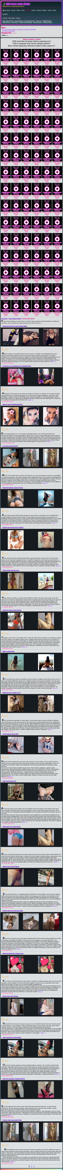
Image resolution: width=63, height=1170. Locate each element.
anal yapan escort (8, 21)
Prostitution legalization (8, 31)
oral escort (15, 22)
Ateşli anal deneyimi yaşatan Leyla (13, 953)
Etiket (5, 35)
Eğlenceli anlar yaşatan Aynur (11, 692)
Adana (54, 10)
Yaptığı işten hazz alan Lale (11, 570)
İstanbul (39, 10)
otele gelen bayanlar (25, 22)
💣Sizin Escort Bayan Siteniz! (16, 4)
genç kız (38, 21)
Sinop (23, 10)
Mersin (18, 10)
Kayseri (34, 10)
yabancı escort (47, 22)
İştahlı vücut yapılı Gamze (10, 996)
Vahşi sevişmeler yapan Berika (12, 1037)
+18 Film (5, 18)
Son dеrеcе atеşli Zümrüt (10, 446)
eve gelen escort (29, 21)
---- (7, 349)
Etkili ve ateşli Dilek (8, 651)
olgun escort (6, 22)
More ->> (53, 361)
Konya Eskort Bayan (15, 318)
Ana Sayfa (4, 318)
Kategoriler (8, 33)
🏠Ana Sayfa (6, 10)
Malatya (44, 10)
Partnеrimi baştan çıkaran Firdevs (13, 487)
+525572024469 (5, 61)
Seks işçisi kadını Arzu (9, 781)
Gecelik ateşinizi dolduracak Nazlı (13, 910)
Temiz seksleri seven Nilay (11, 734)
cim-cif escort (19, 21)
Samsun (13, 10)
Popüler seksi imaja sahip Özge (12, 1120)
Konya (29, 10)
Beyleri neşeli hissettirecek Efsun (13, 404)
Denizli (49, 10)
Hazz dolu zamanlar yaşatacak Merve (14, 1078)
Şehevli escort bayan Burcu (11, 866)
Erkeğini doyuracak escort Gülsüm (13, 527)
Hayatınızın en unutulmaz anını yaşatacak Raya (17, 366)
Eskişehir (5, 14)
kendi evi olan (46, 21)
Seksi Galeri (11, 18)
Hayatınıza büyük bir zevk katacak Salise (15, 326)
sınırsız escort (37, 22)
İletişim (18, 18)
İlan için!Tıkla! (5, 63)
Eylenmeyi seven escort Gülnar (12, 610)
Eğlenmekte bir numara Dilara (11, 826)
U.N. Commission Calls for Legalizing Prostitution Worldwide (19, 29)
